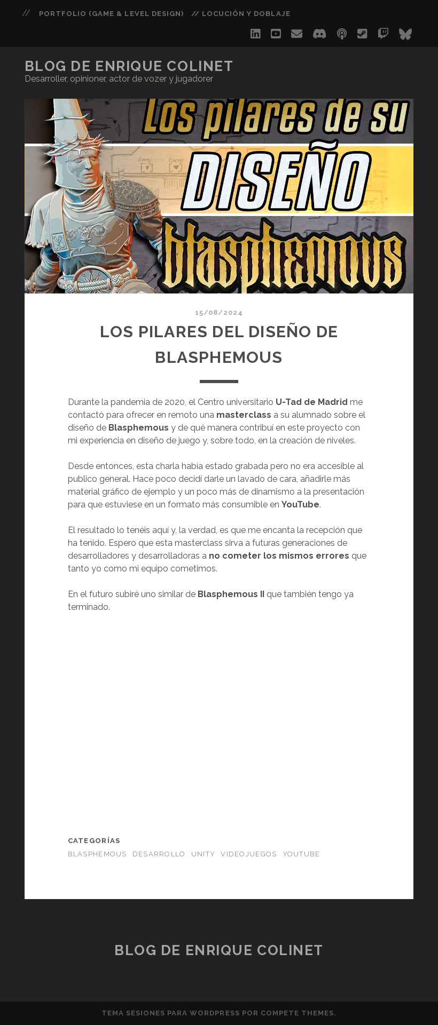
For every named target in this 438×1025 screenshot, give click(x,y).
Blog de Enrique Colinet (129, 66)
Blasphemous (97, 854)
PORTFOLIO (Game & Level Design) (111, 14)
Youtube (301, 854)
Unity (203, 854)
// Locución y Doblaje (241, 14)
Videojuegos (249, 854)
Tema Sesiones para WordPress (170, 1013)
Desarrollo (159, 854)
